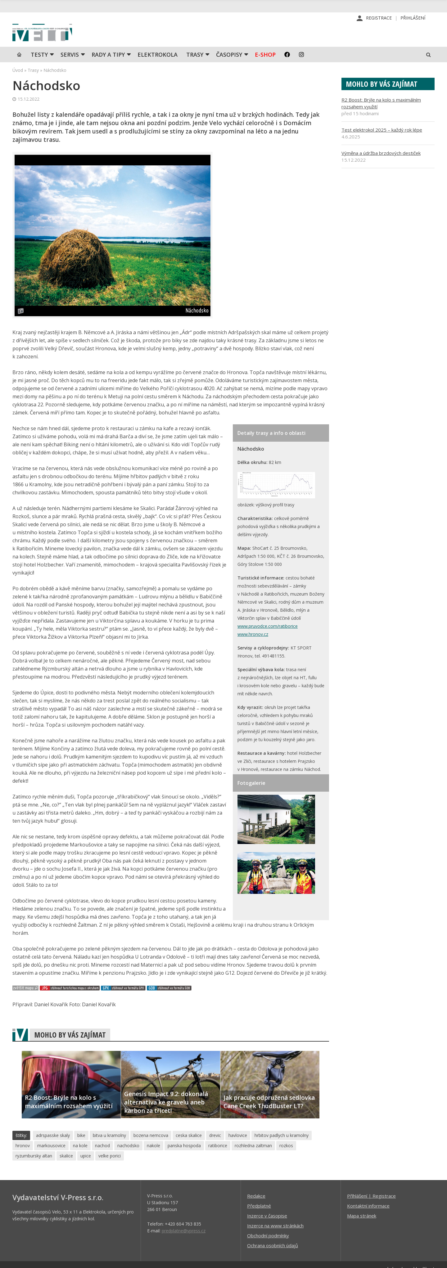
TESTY (39, 69)
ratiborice (217, 1161)
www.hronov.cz (252, 649)
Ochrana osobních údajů (272, 1260)
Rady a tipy (108, 69)
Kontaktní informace (368, 1221)
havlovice (237, 1150)
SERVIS (70, 69)
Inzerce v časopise (267, 1231)
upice (85, 1171)
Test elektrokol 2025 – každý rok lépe (381, 145)
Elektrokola (158, 69)
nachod (102, 1161)
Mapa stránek (361, 1231)
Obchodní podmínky (268, 1251)
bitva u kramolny (109, 1150)
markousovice (51, 1161)
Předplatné (259, 1221)
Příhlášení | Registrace (371, 1211)
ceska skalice (189, 1150)
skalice (66, 1171)
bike (81, 1150)
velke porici (109, 1171)
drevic (215, 1150)
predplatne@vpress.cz (183, 1246)
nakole (153, 1161)
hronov (23, 1161)
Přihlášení (412, 18)
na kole (80, 1161)
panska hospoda (184, 1161)
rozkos (286, 1161)
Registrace (379, 18)
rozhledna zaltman (253, 1161)
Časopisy (229, 69)
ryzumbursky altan (34, 1171)
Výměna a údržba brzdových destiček (381, 168)
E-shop (265, 69)
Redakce (256, 1211)
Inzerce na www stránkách (275, 1241)
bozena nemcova (150, 1150)
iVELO (65, 40)
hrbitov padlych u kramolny (282, 1150)
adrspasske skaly (53, 1150)
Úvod (17, 85)
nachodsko (128, 1161)
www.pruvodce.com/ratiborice (267, 641)
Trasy (194, 69)
